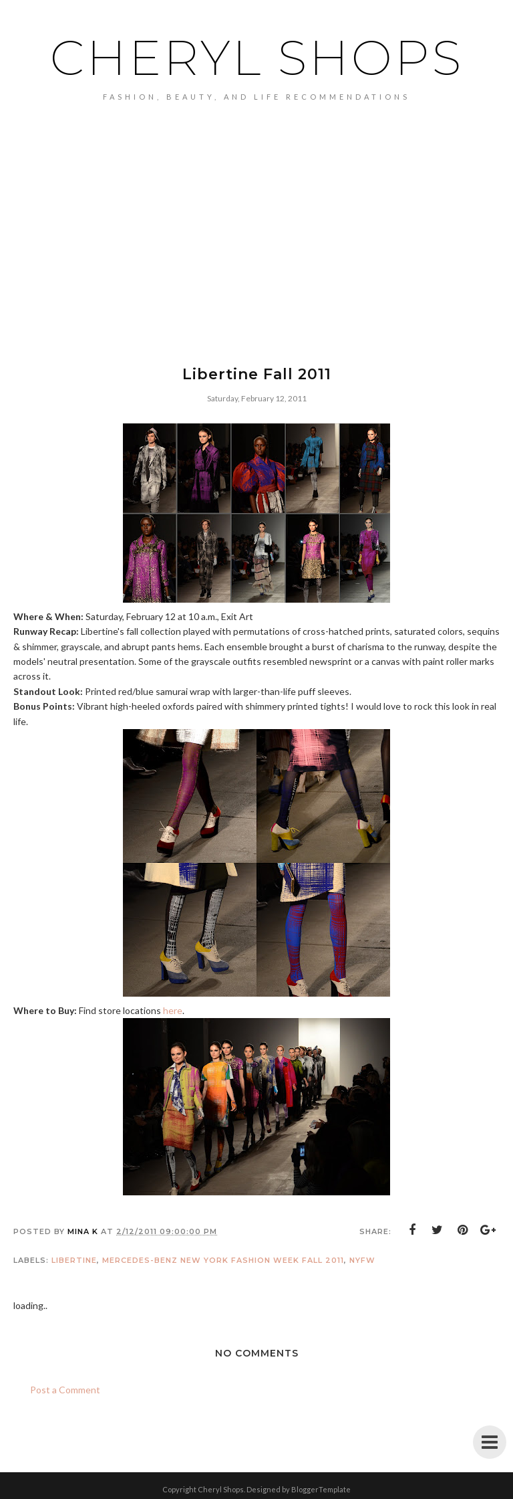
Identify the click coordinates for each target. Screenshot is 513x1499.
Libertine (74, 1260)
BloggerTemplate (321, 1489)
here (172, 1010)
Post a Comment (65, 1389)
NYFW (362, 1260)
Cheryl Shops (257, 57)
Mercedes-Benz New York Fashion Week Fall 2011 (223, 1260)
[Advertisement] (256, 254)
